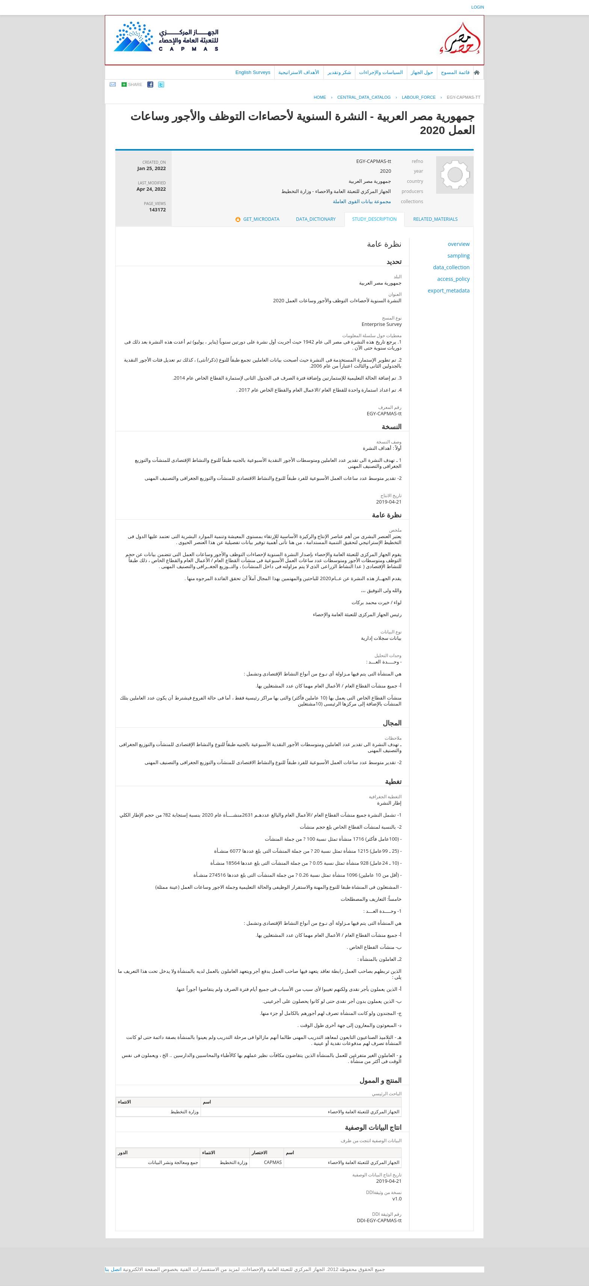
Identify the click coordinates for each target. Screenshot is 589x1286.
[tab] (435, 219)
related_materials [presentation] (435, 219)
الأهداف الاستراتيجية (299, 72)
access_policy (453, 278)
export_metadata (449, 290)
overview (459, 243)
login (477, 7)
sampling (458, 255)
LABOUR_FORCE (419, 97)
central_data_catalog (364, 97)
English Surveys (253, 72)
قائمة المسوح (455, 72)
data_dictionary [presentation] (315, 219)
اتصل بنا (113, 1269)
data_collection (451, 267)
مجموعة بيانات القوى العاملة (362, 201)
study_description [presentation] (374, 219)
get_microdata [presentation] (256, 219)
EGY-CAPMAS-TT (463, 97)
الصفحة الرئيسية (477, 72)
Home (320, 97)
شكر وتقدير (340, 72)
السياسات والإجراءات (381, 72)
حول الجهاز (422, 72)
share (135, 84)
